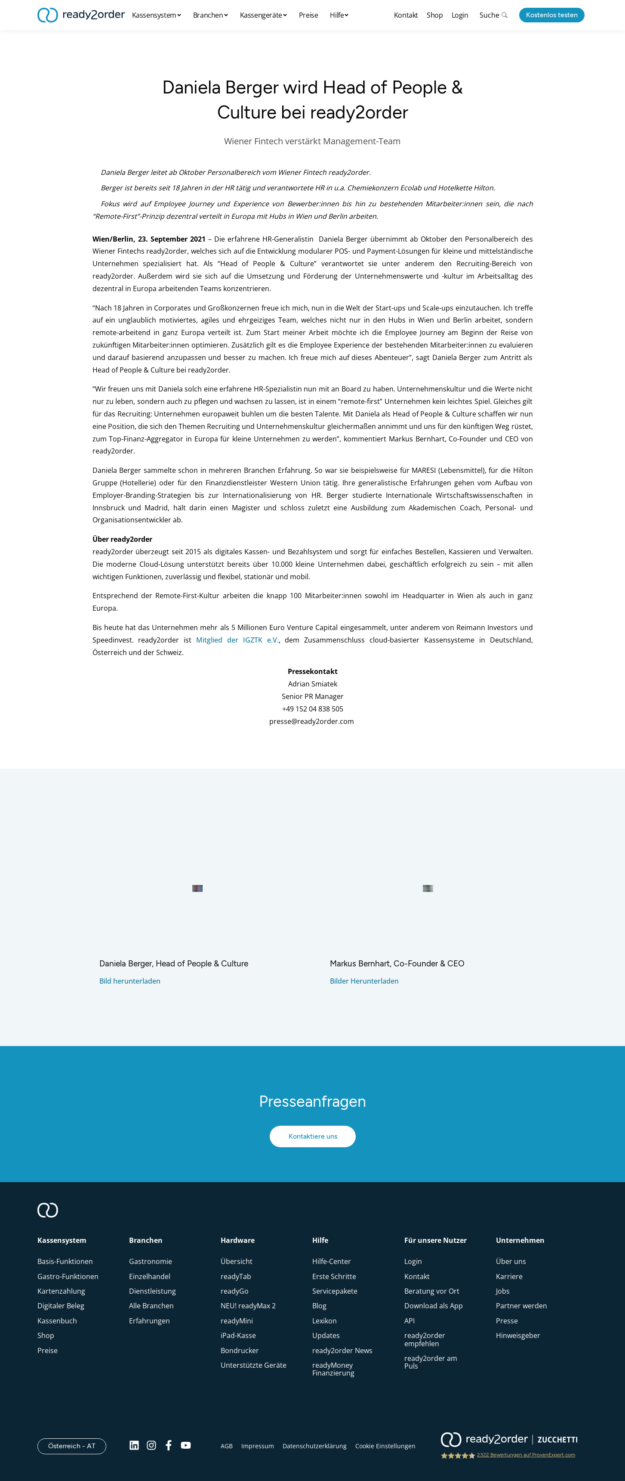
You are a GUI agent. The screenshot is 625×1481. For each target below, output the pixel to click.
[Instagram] (151, 1446)
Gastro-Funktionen (68, 1276)
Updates (326, 1335)
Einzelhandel (149, 1276)
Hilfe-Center (331, 1261)
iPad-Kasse (238, 1335)
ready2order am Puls (430, 1362)
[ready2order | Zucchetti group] (509, 1440)
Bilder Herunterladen (364, 981)
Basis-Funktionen (65, 1261)
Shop (435, 15)
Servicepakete (334, 1291)
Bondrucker (240, 1350)
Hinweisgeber (518, 1335)
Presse (507, 1321)
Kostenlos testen (552, 15)
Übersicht (236, 1261)
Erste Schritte (334, 1276)
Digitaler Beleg (60, 1305)
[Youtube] (186, 1446)
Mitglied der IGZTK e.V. (237, 640)
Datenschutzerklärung (315, 1446)
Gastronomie (150, 1261)
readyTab (236, 1276)
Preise (308, 15)
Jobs (503, 1291)
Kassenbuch (57, 1321)
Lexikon (324, 1321)
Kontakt (406, 15)
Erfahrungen (149, 1321)
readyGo (235, 1291)
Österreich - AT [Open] (77, 1445)
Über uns (511, 1261)
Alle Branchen (151, 1305)
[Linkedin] (134, 1446)
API (409, 1321)
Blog (319, 1305)
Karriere (509, 1276)
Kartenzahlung (61, 1291)
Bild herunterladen (129, 981)
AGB (227, 1446)
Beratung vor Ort (431, 1291)
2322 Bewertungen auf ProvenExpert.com (526, 1455)
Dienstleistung (152, 1291)
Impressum (257, 1446)
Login (460, 15)
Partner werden (521, 1305)
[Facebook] (168, 1446)
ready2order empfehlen (424, 1339)
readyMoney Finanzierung (333, 1369)
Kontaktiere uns (312, 1136)
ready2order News (342, 1350)
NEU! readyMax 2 (248, 1305)
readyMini (237, 1321)
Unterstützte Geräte (253, 1365)
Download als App (433, 1305)
